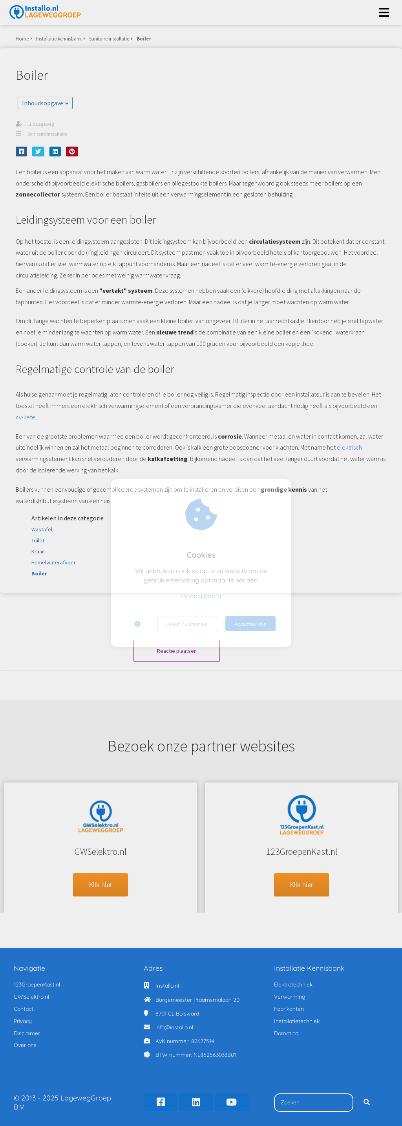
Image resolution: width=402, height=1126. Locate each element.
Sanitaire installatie (47, 134)
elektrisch (349, 447)
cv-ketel (26, 417)
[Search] (366, 1100)
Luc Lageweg (40, 124)
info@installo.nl (174, 1025)
